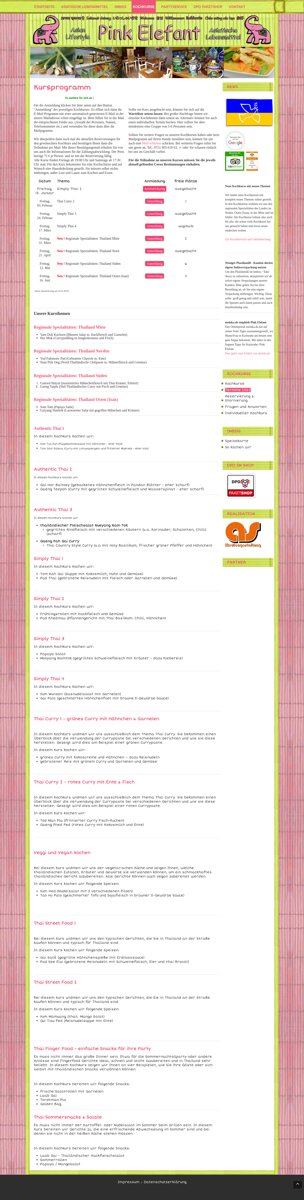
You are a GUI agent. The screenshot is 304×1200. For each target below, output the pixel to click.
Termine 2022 (238, 390)
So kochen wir (238, 447)
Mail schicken (151, 143)
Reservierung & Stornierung (239, 398)
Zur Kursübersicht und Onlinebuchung (248, 239)
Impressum (128, 1182)
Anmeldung (154, 189)
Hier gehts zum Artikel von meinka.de (247, 353)
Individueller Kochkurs (246, 413)
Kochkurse (234, 384)
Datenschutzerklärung (165, 1182)
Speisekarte (236, 441)
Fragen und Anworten (246, 407)
